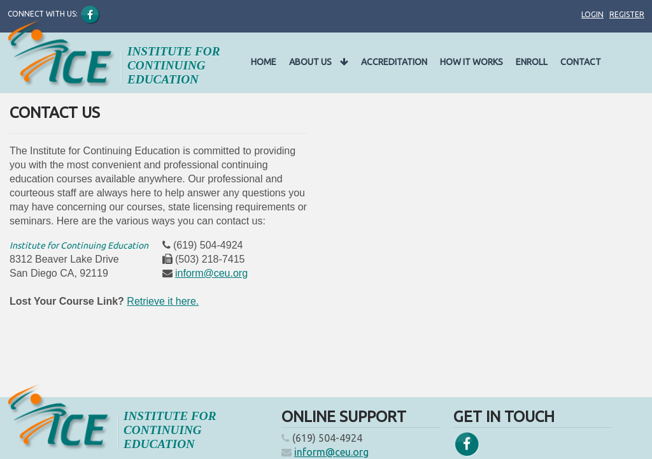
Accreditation (394, 62)
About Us (318, 62)
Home (263, 62)
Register (626, 14)
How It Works (471, 62)
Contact (580, 62)
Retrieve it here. (163, 301)
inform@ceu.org (211, 273)
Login (592, 14)
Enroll (532, 62)
